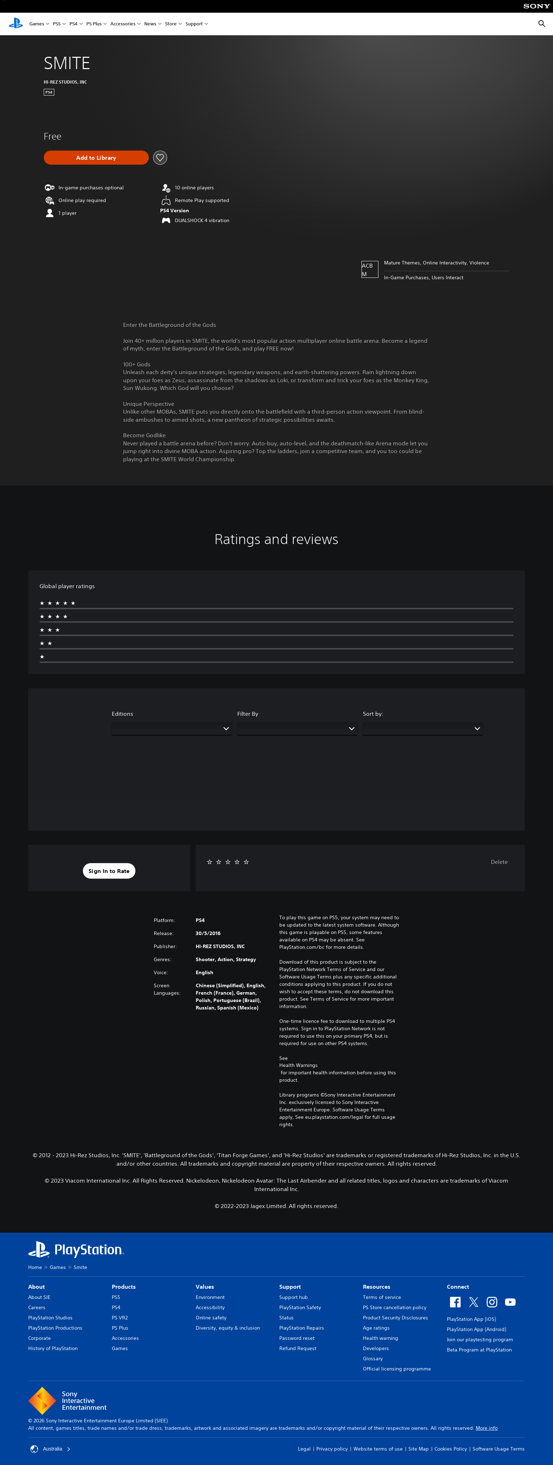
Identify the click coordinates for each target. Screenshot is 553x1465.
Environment (210, 1297)
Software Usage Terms (499, 1449)
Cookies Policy (451, 1449)
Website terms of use (378, 1449)
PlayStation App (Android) (476, 1329)
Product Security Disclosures (395, 1317)
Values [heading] (205, 1286)
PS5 (57, 24)
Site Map (418, 1449)
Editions (122, 713)
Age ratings (376, 1328)
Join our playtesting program (480, 1339)
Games (36, 24)
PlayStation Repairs (301, 1328)
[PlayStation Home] (16, 23)
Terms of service (382, 1297)
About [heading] (36, 1286)
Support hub (293, 1297)
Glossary (373, 1358)
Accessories (122, 24)
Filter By (247, 713)
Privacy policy (332, 1449)
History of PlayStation (53, 1348)
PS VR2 (120, 1317)
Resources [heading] (376, 1286)
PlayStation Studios (50, 1317)
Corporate (39, 1338)
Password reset (297, 1338)
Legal (304, 1449)
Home (35, 1267)
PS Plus (94, 24)
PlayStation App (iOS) (471, 1319)
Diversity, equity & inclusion (228, 1328)
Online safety (211, 1317)
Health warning (380, 1338)
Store (171, 24)
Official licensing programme (397, 1369)
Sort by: (373, 713)
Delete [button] (499, 861)
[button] (109, 871)
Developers (376, 1348)
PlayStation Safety (300, 1307)
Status (286, 1317)
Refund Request (297, 1348)
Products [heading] (124, 1286)
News (150, 24)
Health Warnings (298, 1065)
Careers (36, 1307)
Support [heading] (290, 1286)
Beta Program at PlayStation (479, 1350)
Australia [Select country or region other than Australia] (50, 1449)
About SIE (39, 1297)
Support (194, 24)
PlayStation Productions (55, 1328)
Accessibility (210, 1307)
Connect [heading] (458, 1286)
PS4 (73, 24)
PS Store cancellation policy (394, 1307)
